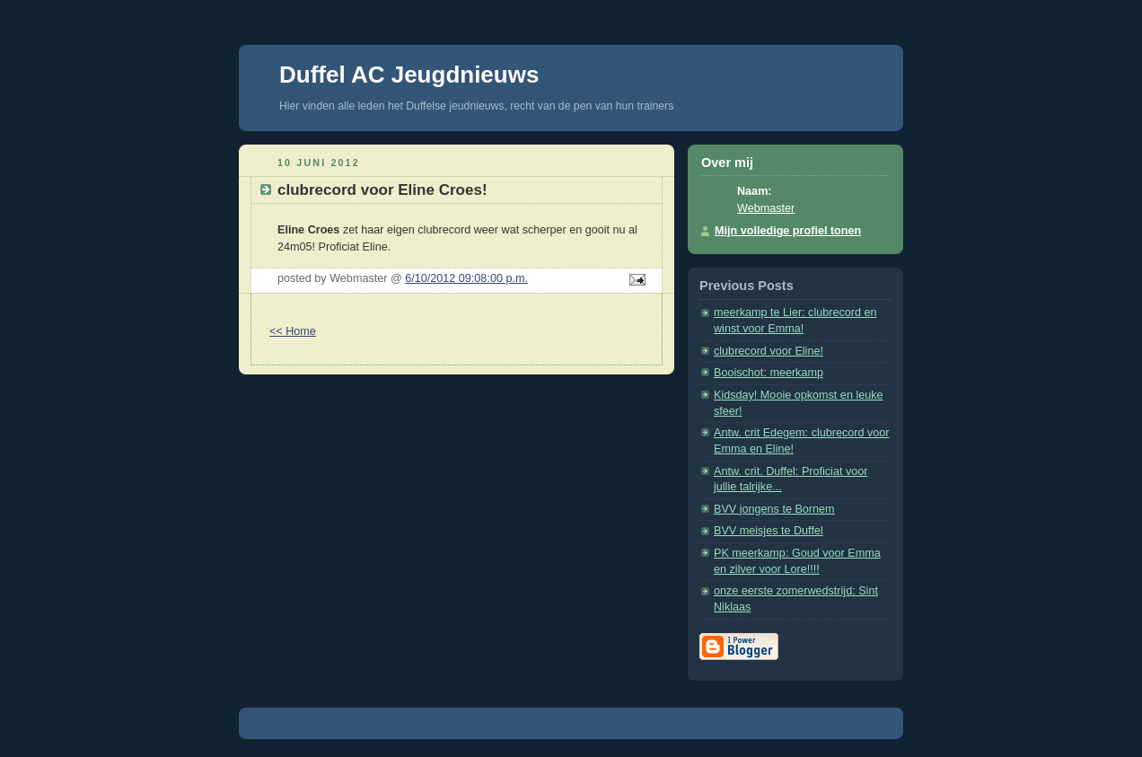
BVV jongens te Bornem (774, 509)
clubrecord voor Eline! (768, 351)
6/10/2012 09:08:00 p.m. (466, 278)
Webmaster (766, 208)
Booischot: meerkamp (768, 372)
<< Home (292, 331)
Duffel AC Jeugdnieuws (409, 74)
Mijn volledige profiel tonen (788, 230)
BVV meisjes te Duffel (768, 530)
